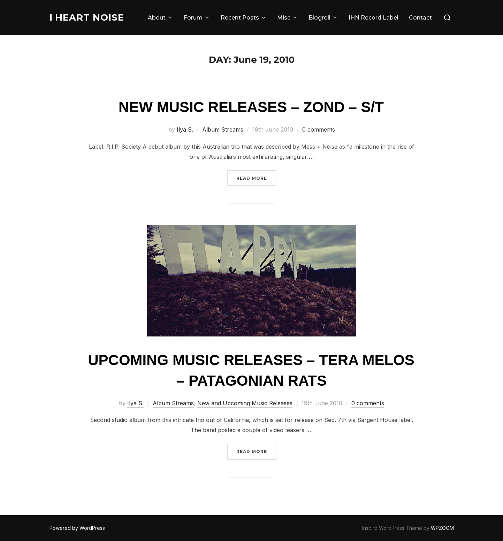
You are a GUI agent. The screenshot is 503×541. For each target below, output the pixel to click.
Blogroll (323, 17)
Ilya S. (185, 129)
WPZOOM (442, 528)
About (160, 17)
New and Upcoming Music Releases (244, 403)
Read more (256, 177)
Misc (287, 17)
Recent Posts (244, 17)
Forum (197, 17)
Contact (420, 17)
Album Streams (222, 129)
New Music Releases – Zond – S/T (251, 107)
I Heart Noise (86, 17)
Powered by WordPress (77, 528)
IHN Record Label (373, 17)
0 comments (318, 129)
